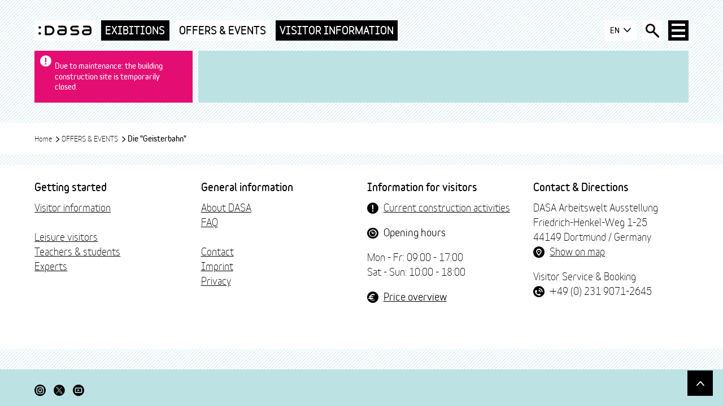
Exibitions (135, 30)
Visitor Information (337, 30)
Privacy (216, 280)
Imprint (217, 265)
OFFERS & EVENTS (222, 30)
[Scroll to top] (700, 383)
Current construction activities (447, 207)
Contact (217, 251)
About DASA (226, 207)
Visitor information (72, 207)
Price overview (415, 296)
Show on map (577, 251)
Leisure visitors (66, 236)
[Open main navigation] (678, 30)
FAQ (209, 221)
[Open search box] (652, 30)
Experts (50, 265)
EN (620, 30)
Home (47, 138)
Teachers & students (77, 251)
